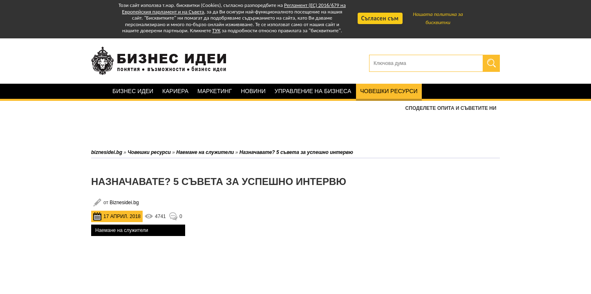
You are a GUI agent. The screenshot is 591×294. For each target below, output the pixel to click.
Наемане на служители (121, 230)
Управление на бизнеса (313, 91)
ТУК (216, 30)
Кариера (175, 91)
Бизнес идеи (132, 91)
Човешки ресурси (388, 91)
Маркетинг (214, 91)
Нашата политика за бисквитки (438, 18)
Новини (253, 91)
